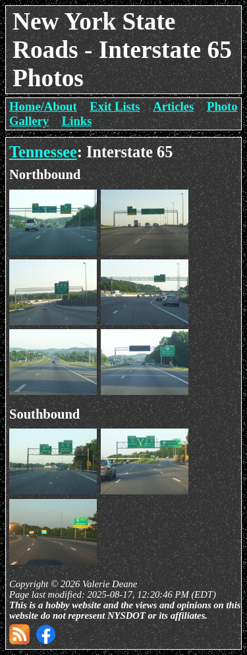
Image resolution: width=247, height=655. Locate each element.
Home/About (43, 106)
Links (77, 121)
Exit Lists (115, 106)
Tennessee (43, 152)
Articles (173, 106)
